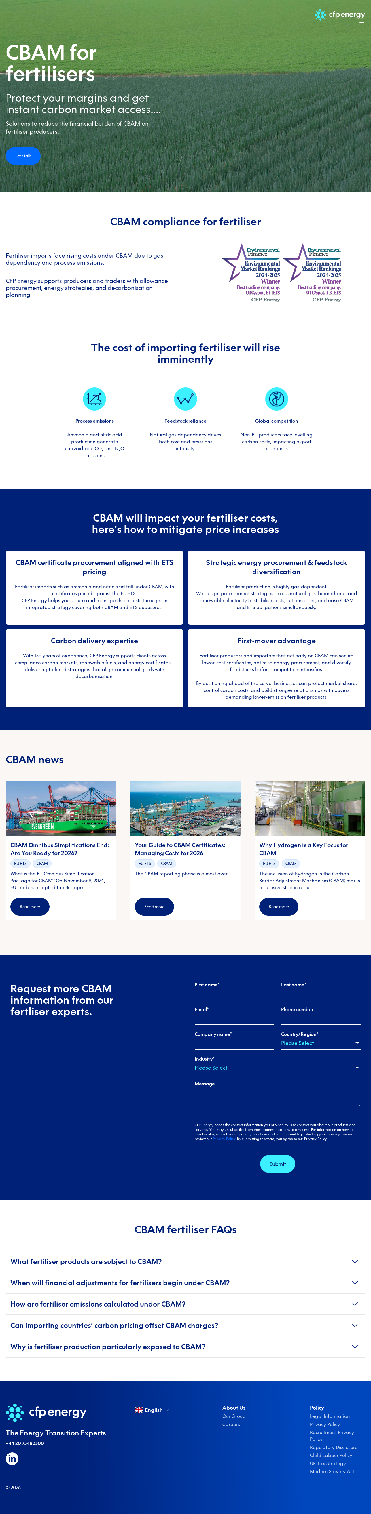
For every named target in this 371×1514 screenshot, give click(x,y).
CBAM (42, 863)
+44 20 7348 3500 (25, 1443)
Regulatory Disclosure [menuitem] (334, 1447)
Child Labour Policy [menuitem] (331, 1455)
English (152, 1409)
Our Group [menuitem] (234, 1416)
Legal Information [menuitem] (330, 1416)
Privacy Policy (224, 1139)
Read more (30, 906)
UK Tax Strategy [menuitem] (328, 1463)
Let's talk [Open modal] (23, 156)
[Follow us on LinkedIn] (12, 1458)
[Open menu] (362, 24)
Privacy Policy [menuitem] (325, 1424)
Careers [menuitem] (231, 1424)
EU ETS (20, 863)
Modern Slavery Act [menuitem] (332, 1471)
